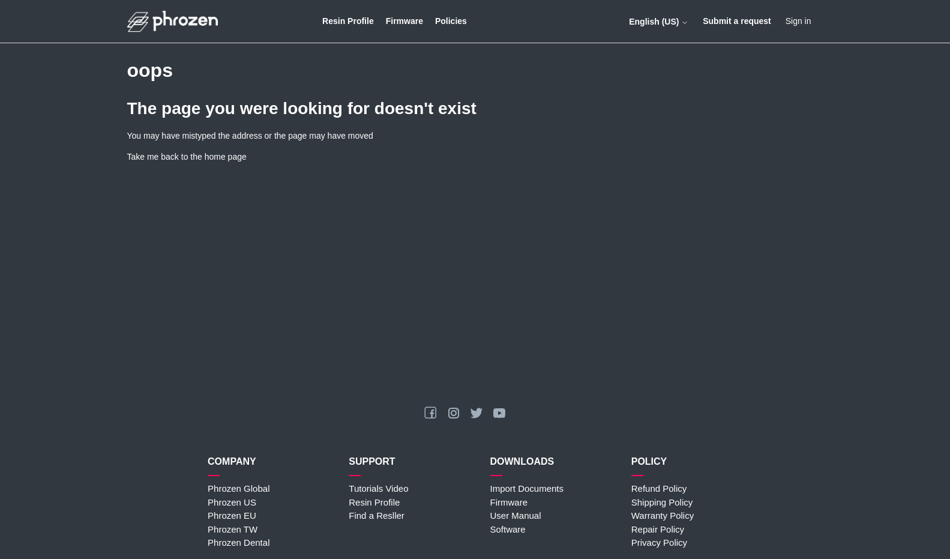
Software (508, 529)
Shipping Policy (662, 502)
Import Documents (527, 488)
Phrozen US (232, 502)
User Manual (515, 515)
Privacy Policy (659, 542)
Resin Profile (348, 21)
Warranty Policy (662, 515)
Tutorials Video (378, 488)
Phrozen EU (232, 515)
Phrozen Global (238, 488)
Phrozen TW (232, 529)
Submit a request (737, 21)
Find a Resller (376, 515)
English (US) (658, 21)
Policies (451, 21)
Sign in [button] (798, 21)
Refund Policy (659, 488)
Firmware (404, 21)
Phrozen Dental (238, 542)
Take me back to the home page (187, 157)
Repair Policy (657, 529)
